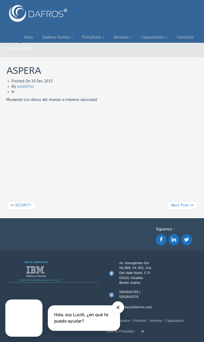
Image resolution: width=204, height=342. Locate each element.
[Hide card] (118, 307)
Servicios (123, 37)
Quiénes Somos (57, 37)
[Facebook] (161, 239)
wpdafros (25, 86)
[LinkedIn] (174, 239)
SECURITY (20, 205)
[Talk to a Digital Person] (23, 318)
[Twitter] (186, 239)
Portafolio (93, 37)
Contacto (185, 37)
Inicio (28, 37)
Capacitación (155, 37)
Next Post (182, 205)
